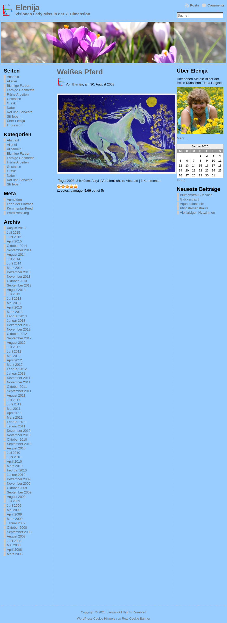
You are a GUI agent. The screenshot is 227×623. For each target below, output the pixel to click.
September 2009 (19, 492)
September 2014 (19, 250)
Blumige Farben (18, 86)
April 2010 (14, 461)
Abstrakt (13, 77)
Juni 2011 (14, 404)
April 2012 (14, 360)
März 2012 (14, 365)
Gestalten (14, 99)
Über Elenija (16, 121)
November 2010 (18, 435)
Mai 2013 (13, 303)
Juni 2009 (14, 505)
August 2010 (16, 448)
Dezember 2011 (18, 378)
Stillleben (13, 116)
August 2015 (16, 228)
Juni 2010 (14, 457)
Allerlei (12, 81)
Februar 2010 (17, 470)
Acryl (95, 181)
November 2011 (18, 382)
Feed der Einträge (20, 204)
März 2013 (14, 312)
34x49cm (83, 181)
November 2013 (18, 276)
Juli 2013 (13, 294)
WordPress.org (18, 213)
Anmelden (14, 200)
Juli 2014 (13, 259)
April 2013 (14, 307)
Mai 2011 (13, 409)
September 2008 (19, 532)
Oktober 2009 (17, 488)
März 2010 (14, 466)
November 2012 (18, 329)
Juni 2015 (14, 237)
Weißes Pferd (80, 72)
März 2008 (14, 554)
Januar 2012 (16, 373)
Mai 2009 (13, 510)
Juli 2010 (13, 453)
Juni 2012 (14, 351)
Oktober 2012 (17, 334)
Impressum (15, 125)
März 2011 (14, 417)
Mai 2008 (13, 545)
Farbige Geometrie (21, 90)
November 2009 (18, 483)
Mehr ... (182, 138)
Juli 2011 (13, 400)
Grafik (11, 103)
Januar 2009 (16, 523)
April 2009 (14, 514)
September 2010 (19, 444)
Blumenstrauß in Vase (196, 195)
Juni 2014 (14, 263)
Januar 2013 (16, 321)
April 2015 (14, 241)
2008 (70, 181)
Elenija (27, 7)
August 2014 (16, 254)
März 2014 (14, 268)
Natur (11, 108)
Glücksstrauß (190, 199)
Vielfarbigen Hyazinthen (197, 212)
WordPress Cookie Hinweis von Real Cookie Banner (113, 618)
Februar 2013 (17, 316)
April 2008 (14, 550)
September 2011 (19, 391)
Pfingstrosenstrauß (194, 208)
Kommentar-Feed (20, 208)
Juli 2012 (13, 347)
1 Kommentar (151, 181)
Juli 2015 (13, 232)
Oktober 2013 (17, 281)
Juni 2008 (14, 541)
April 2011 (14, 413)
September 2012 (19, 338)
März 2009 (14, 519)
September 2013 (19, 285)
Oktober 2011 (17, 387)
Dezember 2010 (18, 431)
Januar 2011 (16, 426)
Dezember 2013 (18, 272)
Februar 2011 (17, 422)
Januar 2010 (16, 475)
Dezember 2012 (18, 325)
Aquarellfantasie (192, 204)
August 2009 (16, 497)
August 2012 (16, 343)
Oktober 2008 (17, 527)
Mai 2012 (13, 356)
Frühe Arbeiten (18, 94)
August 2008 (16, 536)
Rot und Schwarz (19, 112)
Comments (215, 5)
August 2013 (16, 290)
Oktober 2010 (17, 439)
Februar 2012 (17, 369)
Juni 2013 (14, 298)
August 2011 (16, 395)
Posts (194, 5)
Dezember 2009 (18, 479)
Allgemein (14, 149)
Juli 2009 (13, 501)
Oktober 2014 (17, 246)
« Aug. (181, 180)
